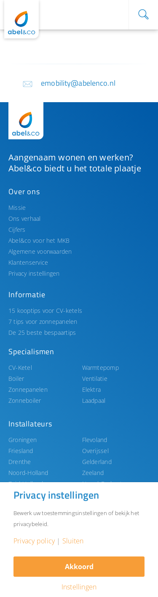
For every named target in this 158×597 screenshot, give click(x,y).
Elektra (91, 389)
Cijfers (17, 229)
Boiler (16, 378)
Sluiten (73, 540)
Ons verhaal (24, 218)
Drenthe (19, 462)
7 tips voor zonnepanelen (43, 321)
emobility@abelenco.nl (78, 83)
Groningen (22, 440)
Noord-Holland (28, 473)
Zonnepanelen (28, 389)
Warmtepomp (100, 368)
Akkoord (79, 566)
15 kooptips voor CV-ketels (45, 311)
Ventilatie (94, 378)
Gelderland (97, 462)
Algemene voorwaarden (40, 251)
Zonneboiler (24, 400)
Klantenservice (28, 262)
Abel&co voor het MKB (39, 240)
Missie (17, 208)
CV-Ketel (20, 368)
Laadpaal (94, 400)
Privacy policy (34, 540)
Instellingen (79, 586)
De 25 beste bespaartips (42, 332)
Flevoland (94, 440)
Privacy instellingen (34, 273)
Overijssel (95, 451)
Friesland (20, 451)
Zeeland (93, 473)
